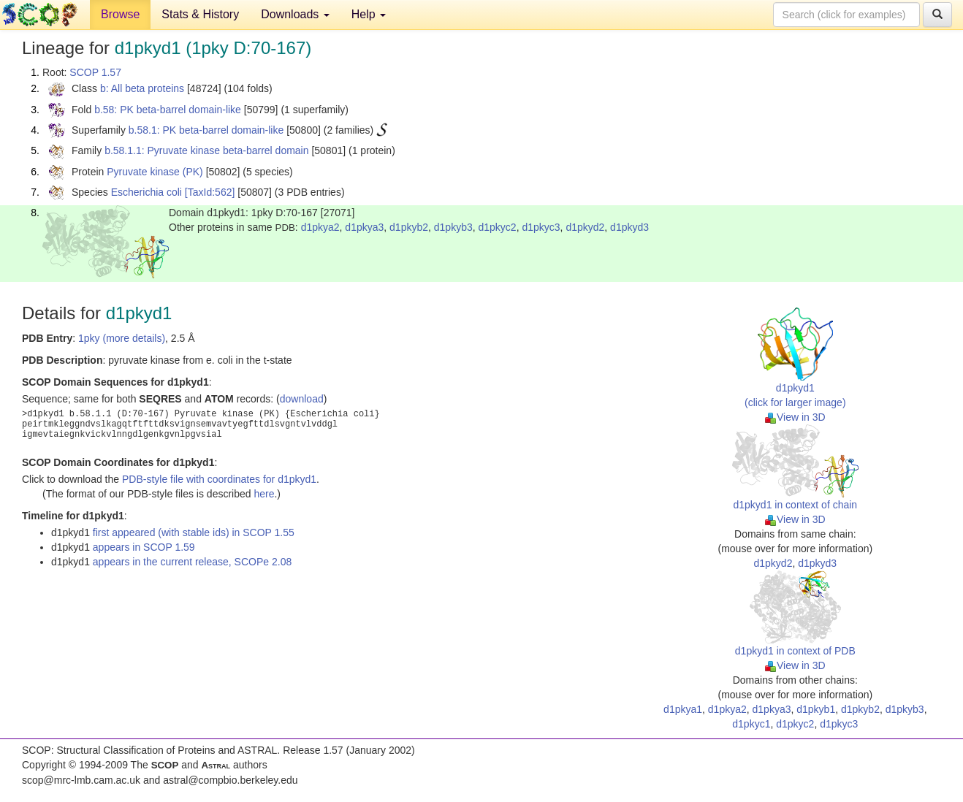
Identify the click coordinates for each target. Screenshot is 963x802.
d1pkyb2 (408, 227)
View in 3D (795, 417)
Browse (120, 14)
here (264, 494)
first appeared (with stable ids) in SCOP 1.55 (193, 532)
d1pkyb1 (815, 709)
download (302, 399)
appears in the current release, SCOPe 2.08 (192, 562)
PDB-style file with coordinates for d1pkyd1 (219, 479)
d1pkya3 (364, 227)
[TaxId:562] (210, 192)
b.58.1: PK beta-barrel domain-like (206, 130)
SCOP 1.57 (95, 72)
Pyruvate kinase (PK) (155, 171)
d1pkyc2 (498, 227)
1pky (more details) (121, 338)
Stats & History (200, 14)
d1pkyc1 (751, 724)
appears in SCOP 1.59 (144, 547)
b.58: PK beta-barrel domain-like (167, 109)
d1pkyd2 (585, 227)
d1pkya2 (320, 227)
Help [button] (368, 14)
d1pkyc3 (541, 227)
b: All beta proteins (142, 88)
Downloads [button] (295, 14)
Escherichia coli (146, 192)
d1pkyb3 (453, 227)
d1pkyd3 (629, 227)
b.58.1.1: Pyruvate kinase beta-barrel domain (206, 150)
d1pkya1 (682, 709)
